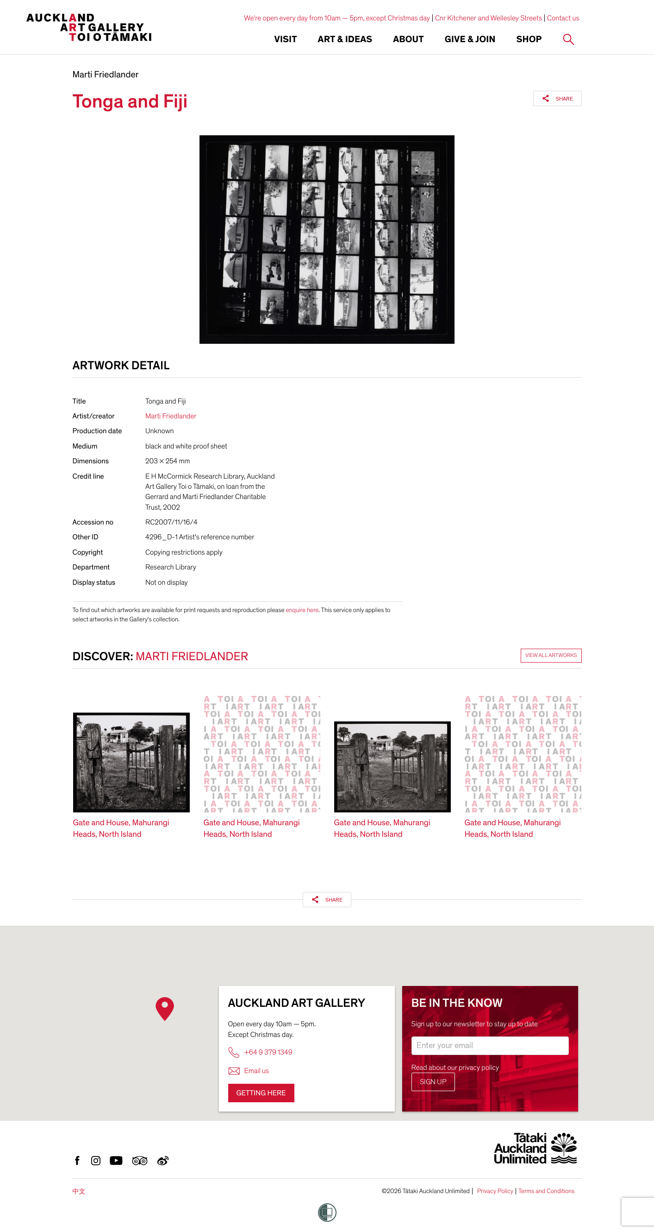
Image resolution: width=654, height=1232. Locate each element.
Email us (248, 1071)
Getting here (261, 1093)
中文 (79, 1191)
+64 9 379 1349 (260, 1052)
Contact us (563, 18)
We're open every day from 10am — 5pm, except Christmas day (337, 18)
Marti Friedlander (106, 75)
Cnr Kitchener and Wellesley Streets (488, 18)
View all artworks (551, 655)
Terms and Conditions (546, 1191)
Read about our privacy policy (455, 1067)
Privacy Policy (495, 1191)
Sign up (433, 1082)
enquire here (302, 610)
